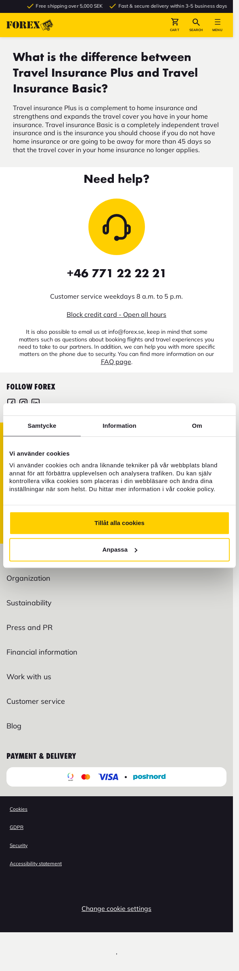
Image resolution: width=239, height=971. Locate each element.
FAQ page (116, 362)
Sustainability (29, 602)
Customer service (35, 701)
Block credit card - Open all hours (116, 314)
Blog (13, 725)
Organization (28, 578)
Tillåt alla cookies (119, 522)
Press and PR (29, 627)
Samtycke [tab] (42, 425)
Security (18, 845)
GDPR (16, 827)
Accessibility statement (36, 863)
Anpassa (119, 549)
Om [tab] (197, 425)
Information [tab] (119, 425)
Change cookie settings (116, 908)
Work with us (28, 676)
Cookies (18, 809)
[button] (175, 25)
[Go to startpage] (29, 25)
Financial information (42, 652)
